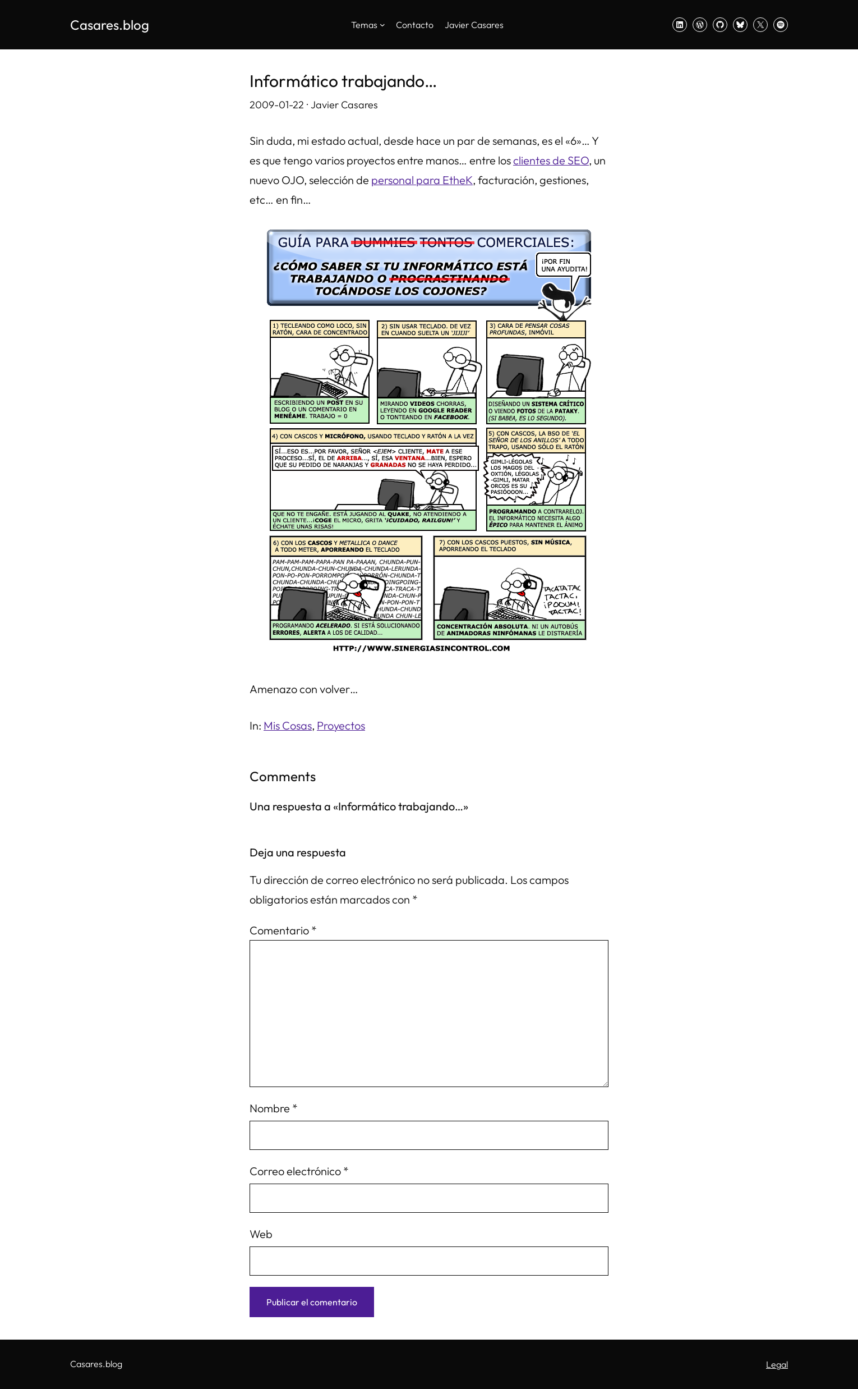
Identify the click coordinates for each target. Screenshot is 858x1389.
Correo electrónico (299, 1171)
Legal (777, 1364)
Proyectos (341, 725)
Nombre (274, 1108)
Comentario (283, 930)
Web (261, 1234)
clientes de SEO (551, 160)
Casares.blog (109, 24)
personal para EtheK (422, 180)
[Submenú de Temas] (382, 24)
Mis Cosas (288, 725)
